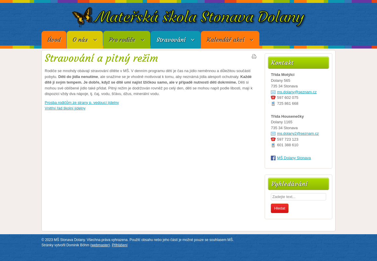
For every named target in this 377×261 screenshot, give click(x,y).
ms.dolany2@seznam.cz (298, 133)
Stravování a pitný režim (101, 58)
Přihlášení (119, 245)
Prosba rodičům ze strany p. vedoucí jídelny (82, 102)
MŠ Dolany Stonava (294, 158)
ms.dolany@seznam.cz (297, 92)
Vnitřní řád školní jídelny (65, 108)
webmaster (100, 245)
